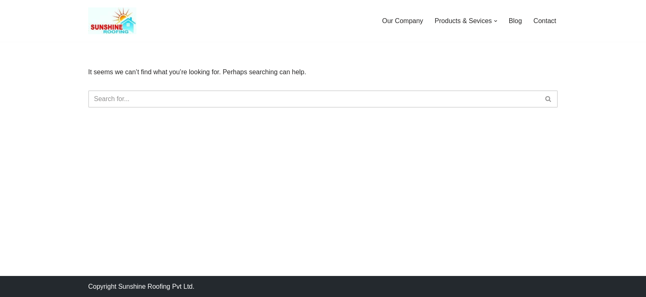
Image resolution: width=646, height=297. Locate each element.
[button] (495, 21)
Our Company (403, 20)
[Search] (313, 99)
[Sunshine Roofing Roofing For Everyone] (112, 20)
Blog (515, 20)
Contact (545, 20)
